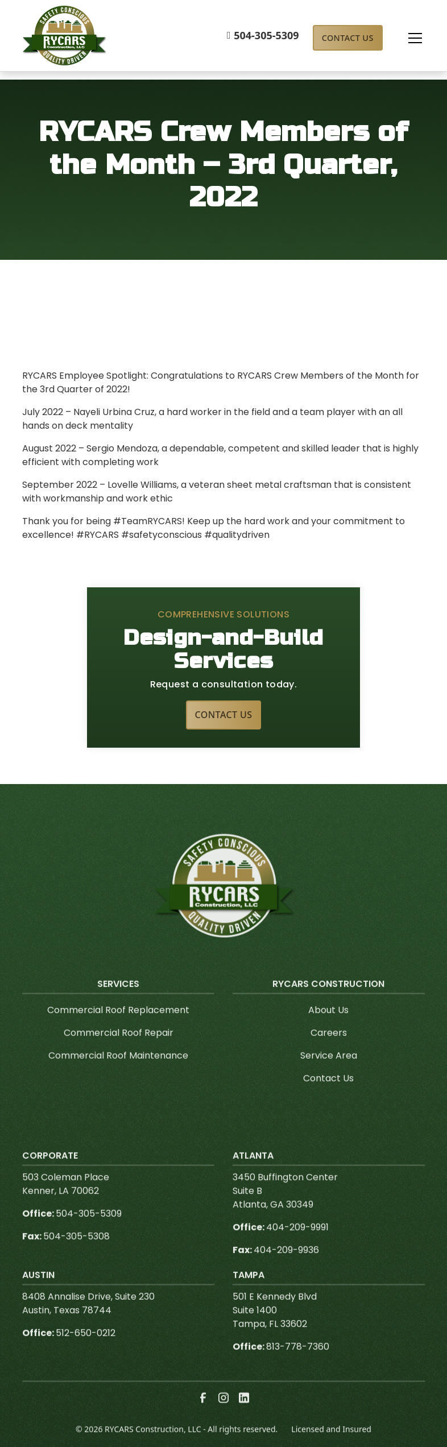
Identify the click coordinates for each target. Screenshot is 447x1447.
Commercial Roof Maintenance (118, 1074)
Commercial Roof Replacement (118, 1029)
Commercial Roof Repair (118, 1052)
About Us (328, 1029)
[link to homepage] (64, 35)
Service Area (328, 1074)
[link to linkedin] (244, 1417)
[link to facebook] (203, 1417)
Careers (329, 1052)
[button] (404, 38)
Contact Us (348, 37)
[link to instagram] (223, 1417)
